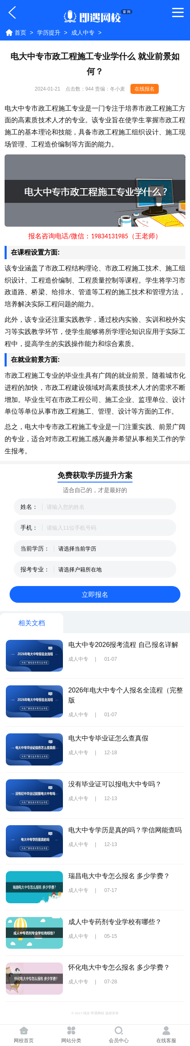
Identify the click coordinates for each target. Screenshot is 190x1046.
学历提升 (48, 32)
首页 (20, 32)
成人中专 (83, 32)
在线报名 (145, 89)
